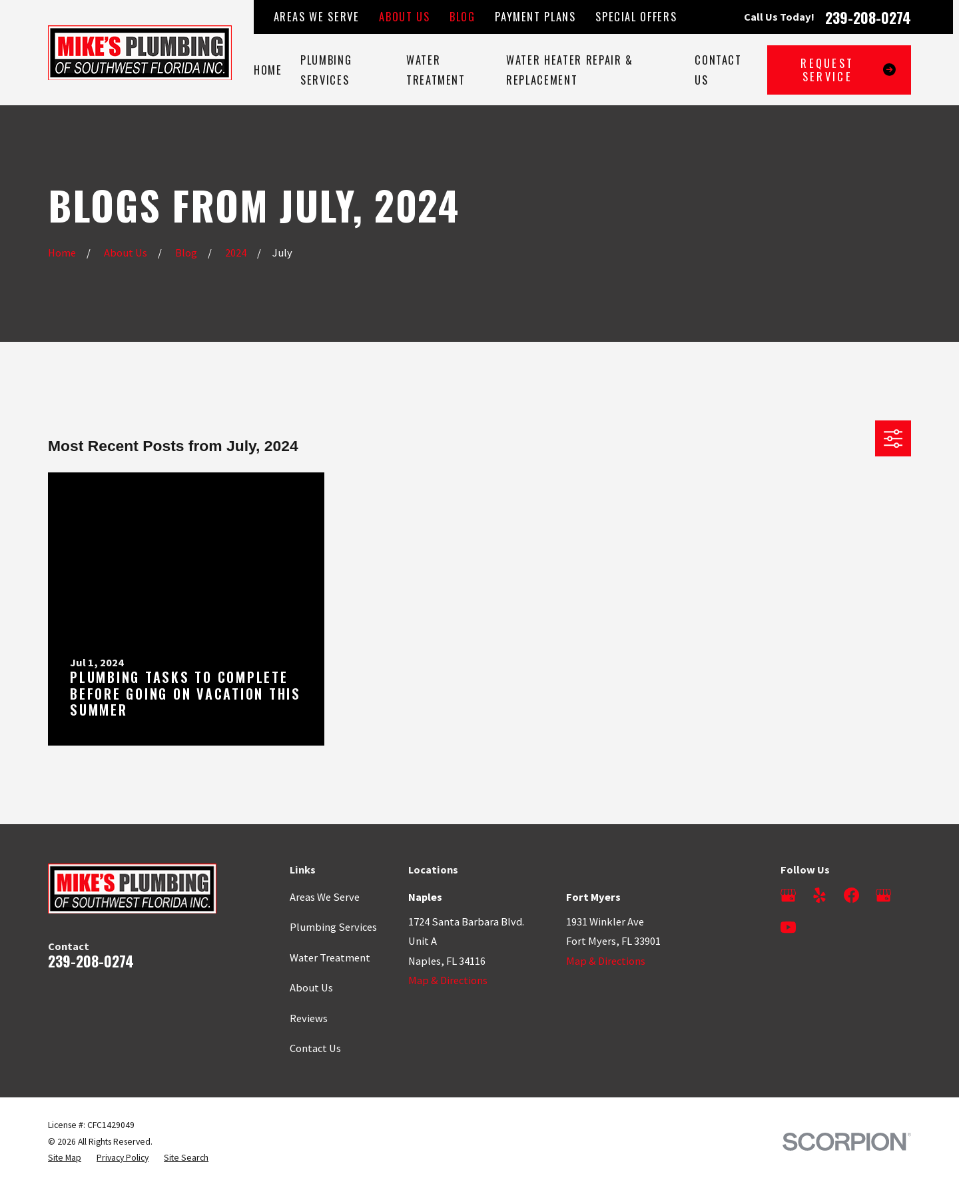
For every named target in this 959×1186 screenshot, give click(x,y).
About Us (404, 16)
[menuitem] (64, 1158)
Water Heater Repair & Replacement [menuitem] (569, 69)
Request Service (848, 70)
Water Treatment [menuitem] (436, 69)
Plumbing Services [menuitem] (326, 69)
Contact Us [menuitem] (718, 69)
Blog (463, 16)
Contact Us (315, 1048)
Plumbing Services (333, 926)
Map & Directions (447, 980)
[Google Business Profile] (788, 895)
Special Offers (636, 16)
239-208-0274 (868, 17)
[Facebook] (851, 895)
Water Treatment (330, 957)
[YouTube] (788, 927)
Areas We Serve (317, 16)
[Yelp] (819, 895)
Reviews (309, 1018)
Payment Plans (535, 16)
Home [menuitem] (268, 69)
